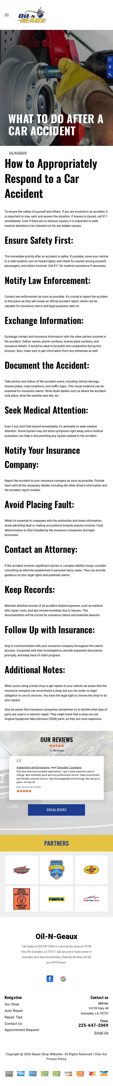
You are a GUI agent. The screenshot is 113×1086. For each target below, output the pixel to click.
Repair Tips (14, 1017)
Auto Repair (14, 1011)
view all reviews (56, 809)
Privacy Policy (56, 1059)
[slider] (56, 745)
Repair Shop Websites (47, 1054)
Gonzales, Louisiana (69, 767)
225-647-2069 (46, 946)
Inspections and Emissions (33, 767)
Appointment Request (22, 1030)
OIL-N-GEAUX (18, 153)
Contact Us (13, 1024)
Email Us (101, 1033)
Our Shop (12, 1004)
